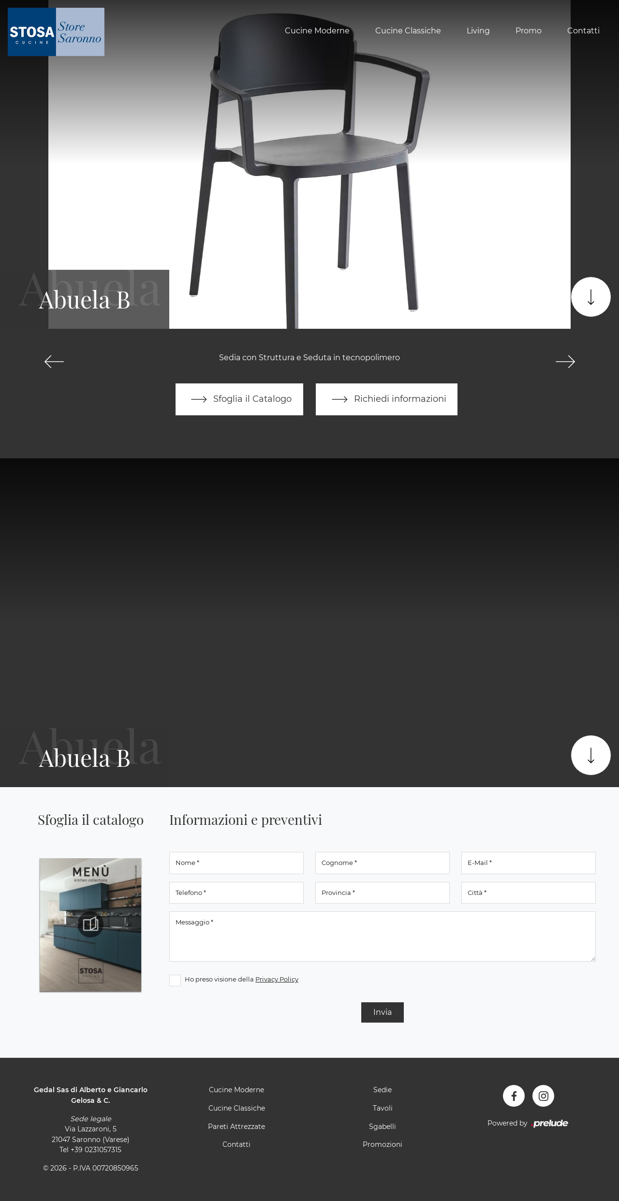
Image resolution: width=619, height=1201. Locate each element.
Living (478, 30)
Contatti (583, 30)
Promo (529, 30)
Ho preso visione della (241, 979)
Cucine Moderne (317, 30)
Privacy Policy (276, 979)
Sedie (382, 1090)
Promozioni (382, 1144)
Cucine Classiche (408, 30)
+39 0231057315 (96, 1150)
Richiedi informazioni (386, 399)
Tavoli (383, 1108)
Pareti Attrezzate (236, 1126)
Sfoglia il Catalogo (239, 399)
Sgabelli (382, 1126)
